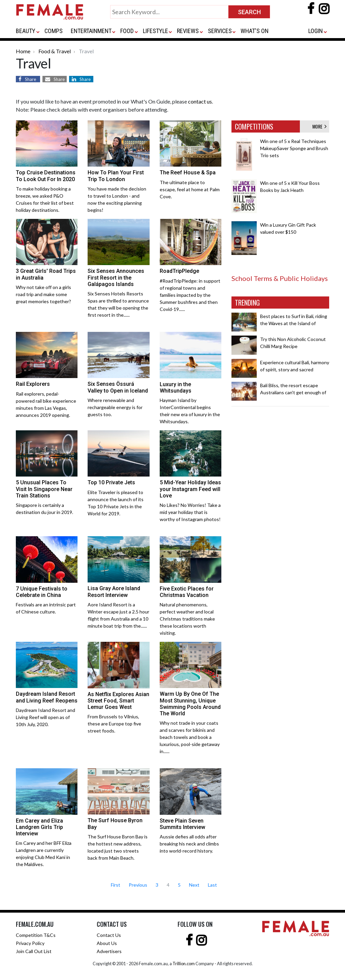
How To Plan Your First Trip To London (116, 175)
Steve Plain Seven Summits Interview (182, 824)
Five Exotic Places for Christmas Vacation (187, 591)
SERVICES (220, 30)
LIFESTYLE (155, 30)
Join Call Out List (34, 951)
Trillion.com (183, 963)
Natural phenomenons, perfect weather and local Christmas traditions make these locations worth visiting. (187, 619)
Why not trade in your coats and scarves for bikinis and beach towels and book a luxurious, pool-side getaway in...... (190, 737)
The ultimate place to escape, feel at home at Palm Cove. (190, 189)
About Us (107, 943)
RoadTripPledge (179, 271)
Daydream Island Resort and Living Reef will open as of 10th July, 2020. (45, 717)
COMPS (53, 30)
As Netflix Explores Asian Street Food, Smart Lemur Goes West (118, 700)
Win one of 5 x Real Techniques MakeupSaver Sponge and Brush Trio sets (294, 148)
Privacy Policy (30, 943)
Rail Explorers (33, 384)
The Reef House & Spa (188, 172)
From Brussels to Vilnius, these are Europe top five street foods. (114, 724)
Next (194, 885)
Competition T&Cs (36, 935)
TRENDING (247, 302)
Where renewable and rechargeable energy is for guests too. (115, 407)
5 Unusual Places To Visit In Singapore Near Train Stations (44, 488)
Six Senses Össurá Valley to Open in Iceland (118, 387)
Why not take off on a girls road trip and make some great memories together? (43, 294)
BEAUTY (25, 30)
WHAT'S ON (255, 30)
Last (212, 885)
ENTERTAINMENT (91, 30)
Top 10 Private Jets (111, 482)
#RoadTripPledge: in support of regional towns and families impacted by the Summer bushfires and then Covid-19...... (190, 295)
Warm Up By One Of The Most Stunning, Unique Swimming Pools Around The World (190, 704)
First (115, 885)
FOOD (127, 30)
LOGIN (315, 30)
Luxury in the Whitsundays (175, 387)
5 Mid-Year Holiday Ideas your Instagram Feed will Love (190, 488)
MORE (319, 126)
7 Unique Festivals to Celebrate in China (41, 591)
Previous (138, 885)
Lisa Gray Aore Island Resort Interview (114, 591)
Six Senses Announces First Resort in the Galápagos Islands (116, 277)
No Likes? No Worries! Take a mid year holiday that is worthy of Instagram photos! (190, 512)
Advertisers (109, 951)
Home (23, 51)
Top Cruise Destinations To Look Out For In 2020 (45, 175)
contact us (200, 101)
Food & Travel (54, 51)
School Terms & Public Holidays (279, 278)
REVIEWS (188, 30)
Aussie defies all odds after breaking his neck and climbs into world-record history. (189, 844)
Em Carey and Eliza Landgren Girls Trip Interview (39, 827)
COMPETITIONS (254, 126)
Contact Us (109, 935)
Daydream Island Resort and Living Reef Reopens (46, 697)
